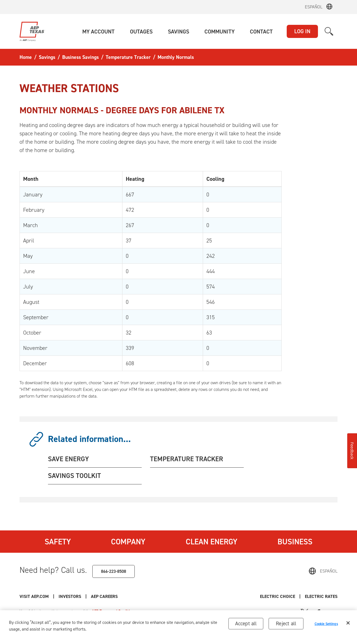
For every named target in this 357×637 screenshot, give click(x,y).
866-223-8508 (113, 571)
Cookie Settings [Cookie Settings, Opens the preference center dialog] (326, 624)
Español (313, 7)
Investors (70, 596)
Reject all (286, 624)
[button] (98, 31)
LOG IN (302, 31)
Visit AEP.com (34, 596)
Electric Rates (321, 596)
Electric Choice (277, 596)
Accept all (246, 624)
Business (295, 541)
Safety (58, 541)
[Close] (348, 624)
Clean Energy (211, 541)
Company (128, 541)
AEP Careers (104, 596)
